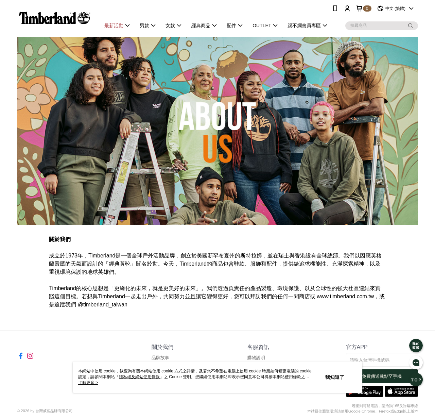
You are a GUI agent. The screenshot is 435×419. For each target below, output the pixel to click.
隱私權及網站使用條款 (139, 376)
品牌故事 (160, 357)
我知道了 (334, 377)
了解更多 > (88, 382)
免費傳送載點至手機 (382, 376)
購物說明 (256, 357)
